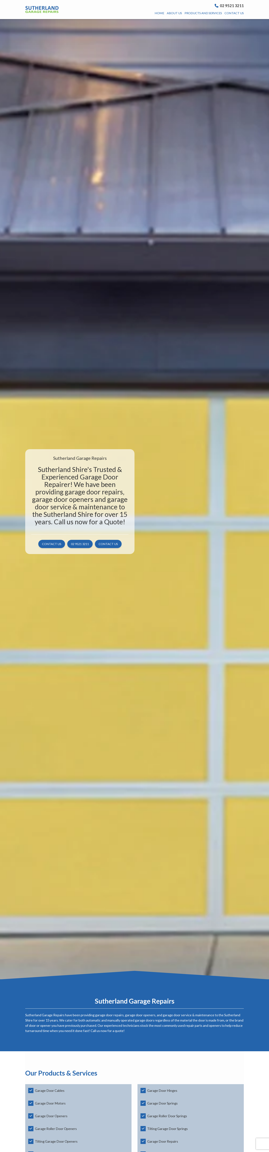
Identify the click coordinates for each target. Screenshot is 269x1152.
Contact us (234, 13)
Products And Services (203, 13)
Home (159, 13)
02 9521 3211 (229, 5)
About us (174, 13)
